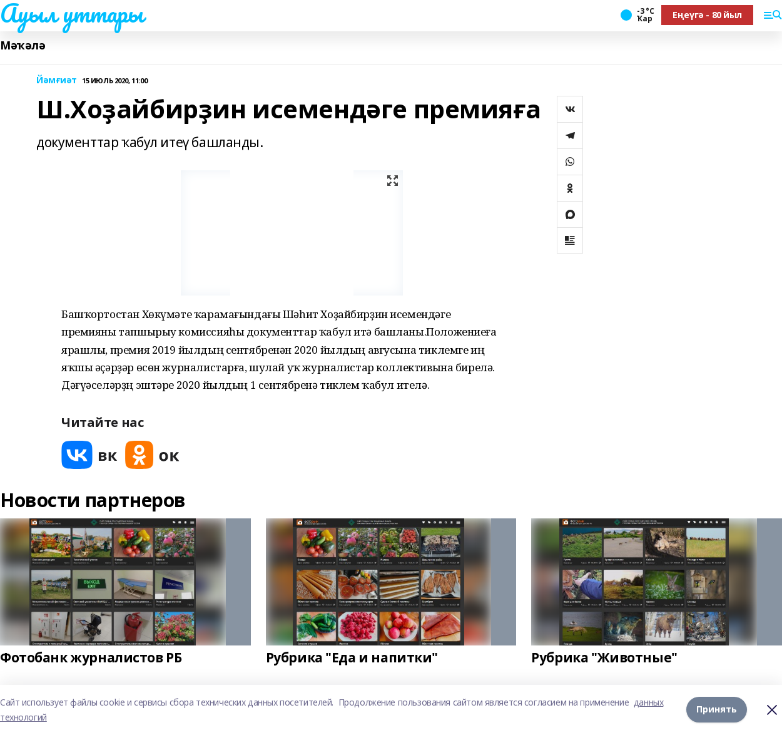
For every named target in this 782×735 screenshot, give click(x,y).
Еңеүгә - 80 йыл (707, 15)
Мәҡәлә (22, 45)
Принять (716, 709)
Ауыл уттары (71, 13)
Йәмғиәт (56, 80)
